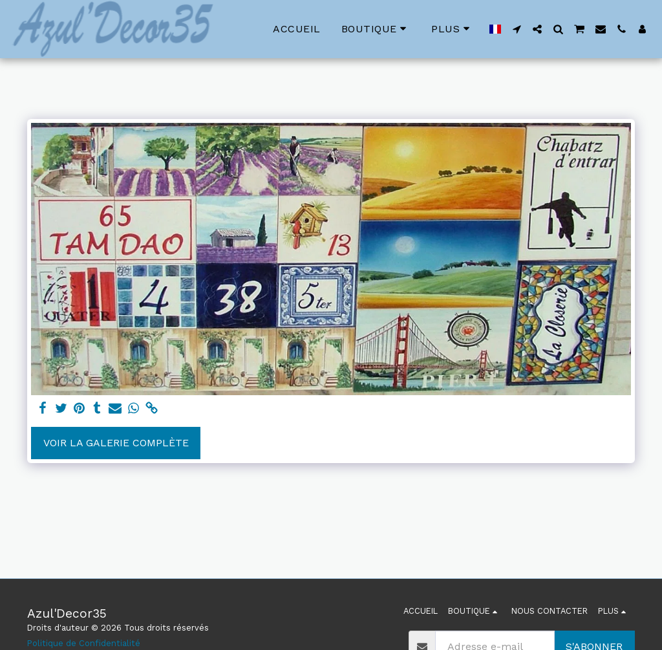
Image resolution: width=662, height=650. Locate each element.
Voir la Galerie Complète (116, 443)
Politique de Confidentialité (83, 643)
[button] (516, 29)
